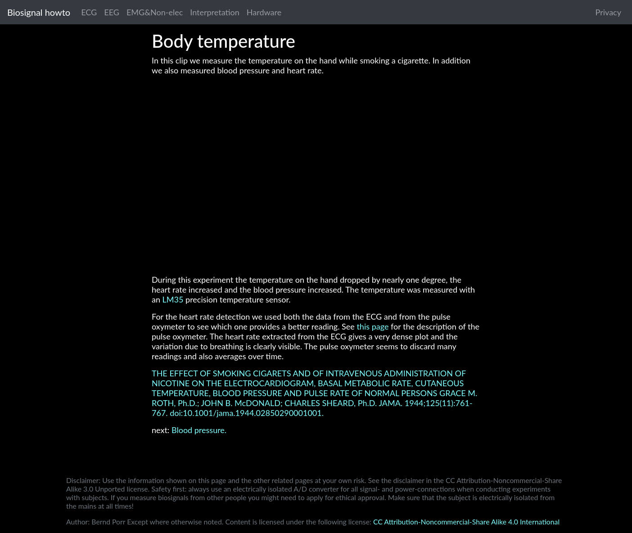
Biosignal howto (38, 12)
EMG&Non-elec (154, 12)
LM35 (173, 299)
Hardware (264, 12)
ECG (89, 12)
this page (372, 326)
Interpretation (214, 12)
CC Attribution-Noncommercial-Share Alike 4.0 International (466, 521)
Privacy (608, 12)
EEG (111, 12)
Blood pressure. (199, 430)
